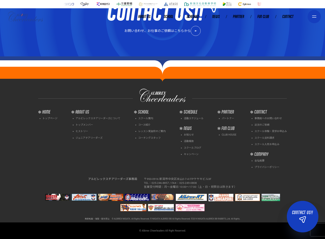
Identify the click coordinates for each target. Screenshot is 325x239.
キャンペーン (191, 154)
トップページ (49, 118)
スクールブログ (192, 147)
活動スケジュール (194, 118)
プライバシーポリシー (267, 167)
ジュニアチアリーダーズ (89, 137)
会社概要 (259, 160)
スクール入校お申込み (267, 144)
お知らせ (189, 134)
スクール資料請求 (264, 137)
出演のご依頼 (262, 124)
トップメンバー (84, 124)
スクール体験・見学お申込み (271, 131)
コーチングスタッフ (149, 137)
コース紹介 (144, 124)
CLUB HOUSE (229, 134)
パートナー (228, 118)
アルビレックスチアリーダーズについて (98, 118)
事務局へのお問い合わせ (268, 118)
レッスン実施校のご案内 (152, 131)
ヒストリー (82, 131)
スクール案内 (145, 118)
